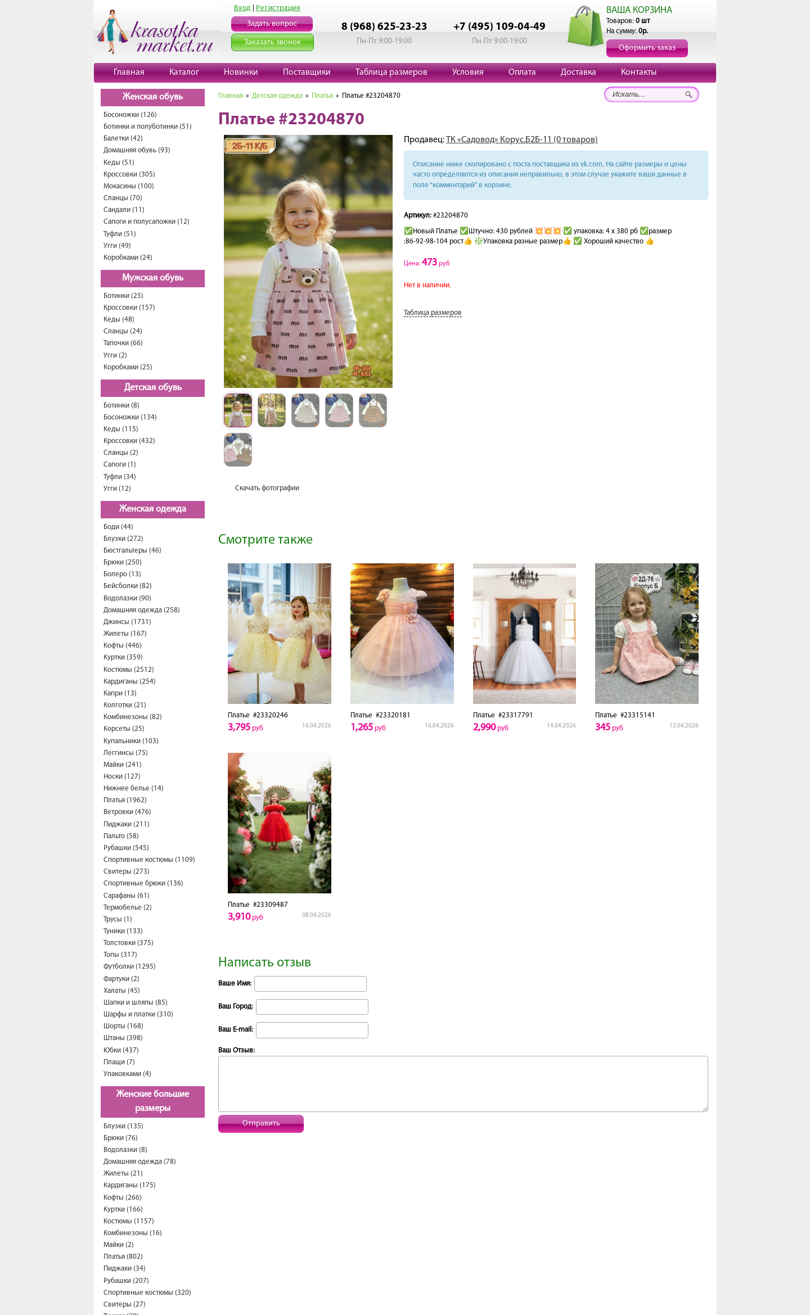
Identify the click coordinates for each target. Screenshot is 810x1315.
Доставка (578, 72)
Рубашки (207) (126, 1281)
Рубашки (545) (126, 848)
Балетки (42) (123, 138)
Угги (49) (117, 246)
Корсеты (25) (124, 729)
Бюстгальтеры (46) (132, 550)
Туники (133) (123, 931)
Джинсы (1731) (127, 622)
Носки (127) (122, 776)
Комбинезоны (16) (133, 1233)
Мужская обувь (152, 278)
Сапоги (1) (120, 464)
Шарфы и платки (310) (138, 1014)
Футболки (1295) (130, 966)
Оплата (522, 72)
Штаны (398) (123, 1038)
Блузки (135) (123, 1126)
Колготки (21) (125, 705)
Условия (468, 72)
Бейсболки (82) (128, 586)
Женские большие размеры (152, 1101)
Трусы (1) (118, 919)
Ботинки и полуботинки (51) (148, 126)
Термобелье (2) (128, 907)
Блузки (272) (123, 539)
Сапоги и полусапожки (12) (147, 221)
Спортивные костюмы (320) (147, 1292)
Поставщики (307, 72)
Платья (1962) (125, 800)
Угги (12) (117, 488)
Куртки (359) (123, 657)
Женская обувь (153, 97)
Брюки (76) (121, 1138)
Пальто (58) (121, 836)
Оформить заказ (647, 48)
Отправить (261, 1123)
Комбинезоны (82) (133, 717)
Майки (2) (119, 1245)
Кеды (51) (119, 162)
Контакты (638, 72)
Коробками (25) (128, 367)
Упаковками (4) (127, 1074)
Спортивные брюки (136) (143, 883)
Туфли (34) (120, 477)
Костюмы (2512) (129, 670)
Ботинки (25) (123, 296)
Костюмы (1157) (129, 1221)
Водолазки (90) (127, 598)
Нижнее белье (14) (134, 788)
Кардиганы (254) (130, 681)
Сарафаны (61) (127, 896)
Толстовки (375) (129, 943)
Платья (322, 96)
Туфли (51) (120, 234)
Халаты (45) (122, 991)
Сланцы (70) (123, 198)
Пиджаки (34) (125, 1268)
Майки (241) (123, 765)
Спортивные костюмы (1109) (149, 860)
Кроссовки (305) (129, 174)
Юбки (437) (121, 1050)
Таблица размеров (392, 72)
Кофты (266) (123, 1197)
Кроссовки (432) (129, 441)
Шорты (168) (123, 1026)
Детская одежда (277, 96)
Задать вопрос (272, 24)
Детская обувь (153, 387)
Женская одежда (152, 509)
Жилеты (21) (123, 1173)
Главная (129, 72)
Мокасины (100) (129, 186)
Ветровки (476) (127, 812)
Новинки (241, 72)
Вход (242, 8)
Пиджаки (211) (127, 824)
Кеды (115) (121, 429)
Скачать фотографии (267, 488)
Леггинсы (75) (126, 753)
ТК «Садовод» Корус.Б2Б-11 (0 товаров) (522, 139)
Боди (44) (118, 527)
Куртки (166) (123, 1209)
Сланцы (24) (123, 331)
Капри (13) (120, 693)
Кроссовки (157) (129, 307)
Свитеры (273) (127, 871)
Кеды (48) (119, 319)
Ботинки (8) (122, 405)
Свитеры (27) (125, 1304)
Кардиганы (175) (130, 1185)
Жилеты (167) (125, 634)
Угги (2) (115, 355)
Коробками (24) (128, 257)
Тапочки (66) (123, 343)
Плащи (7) (119, 1062)
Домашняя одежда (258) (142, 610)
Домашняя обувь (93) (137, 150)
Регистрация (278, 8)
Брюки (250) (123, 562)
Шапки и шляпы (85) (136, 1002)
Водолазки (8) (125, 1150)
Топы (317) (120, 955)
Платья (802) (123, 1256)
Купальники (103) (131, 741)
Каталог (184, 72)
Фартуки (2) (122, 979)
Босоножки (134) (130, 417)
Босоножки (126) (130, 115)
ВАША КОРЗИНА (639, 10)
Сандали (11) (124, 210)
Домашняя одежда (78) (140, 1161)
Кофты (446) (123, 645)
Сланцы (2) (121, 453)
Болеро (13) (122, 574)
